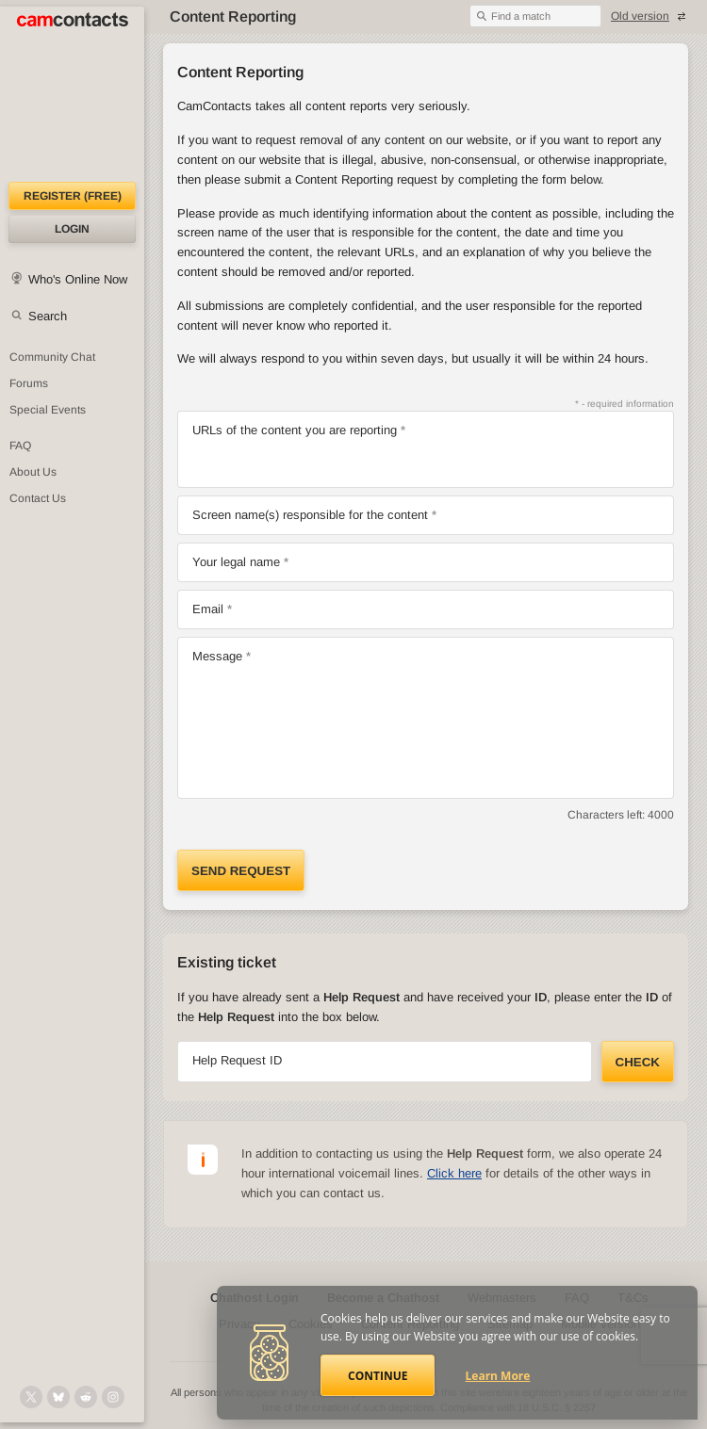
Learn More (498, 1376)
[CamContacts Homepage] (72, 94)
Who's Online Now (77, 279)
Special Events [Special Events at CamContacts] (47, 409)
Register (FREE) (73, 196)
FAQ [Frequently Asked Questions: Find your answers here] (20, 445)
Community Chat (52, 357)
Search (47, 316)
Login (72, 228)
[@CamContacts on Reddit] (85, 1397)
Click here (454, 1173)
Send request (240, 871)
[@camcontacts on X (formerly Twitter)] (31, 1397)
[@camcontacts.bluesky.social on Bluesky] (58, 1397)
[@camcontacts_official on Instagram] (113, 1397)
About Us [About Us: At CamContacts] (33, 472)
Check (638, 1062)
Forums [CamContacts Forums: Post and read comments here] (28, 383)
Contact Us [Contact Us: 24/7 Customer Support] (37, 498)
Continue (377, 1376)
